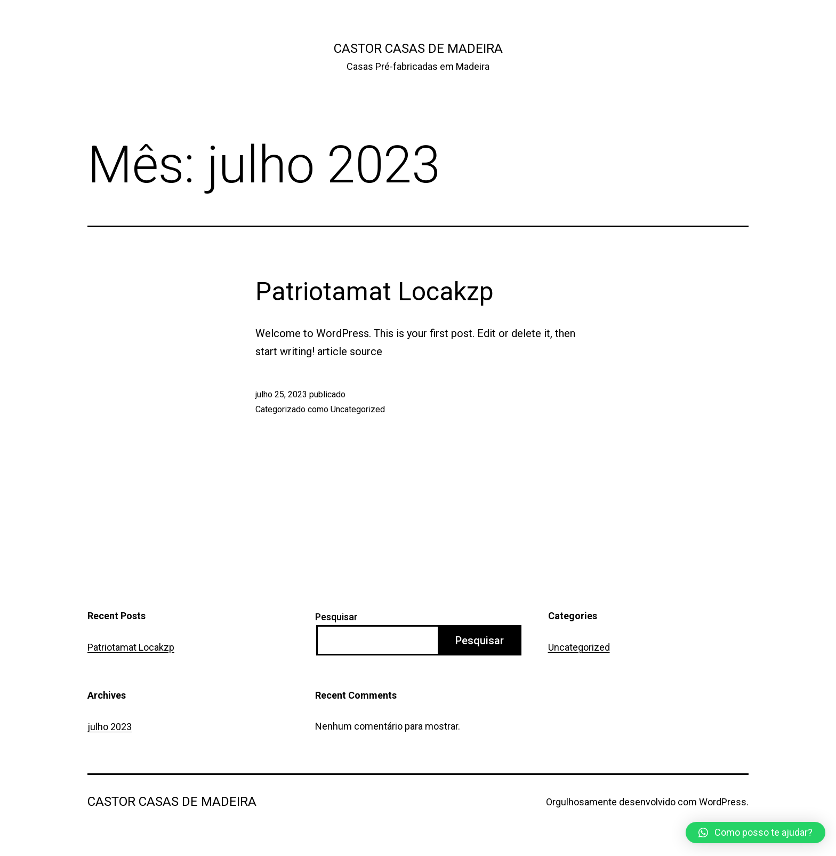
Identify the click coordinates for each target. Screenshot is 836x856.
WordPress (722, 801)
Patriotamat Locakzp (374, 291)
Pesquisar (336, 616)
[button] (755, 832)
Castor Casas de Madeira (418, 48)
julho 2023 (109, 726)
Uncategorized (358, 409)
